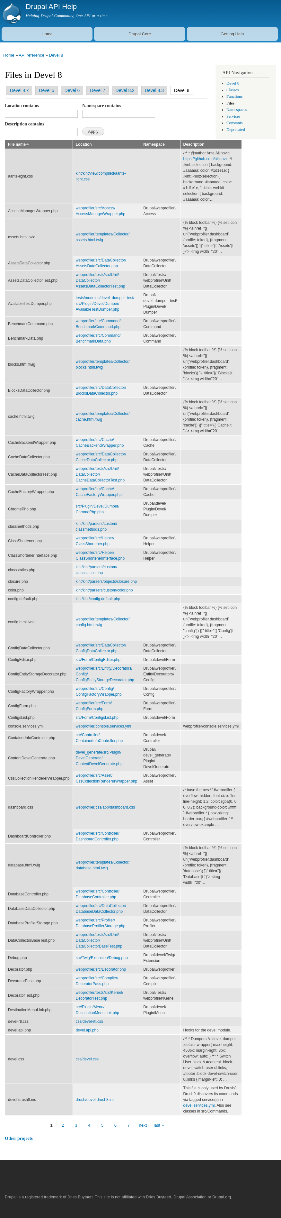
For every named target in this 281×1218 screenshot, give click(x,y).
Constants (234, 123)
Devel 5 (46, 90)
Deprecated (235, 129)
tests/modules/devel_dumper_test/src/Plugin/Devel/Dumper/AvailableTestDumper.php (105, 304)
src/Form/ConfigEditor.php (98, 659)
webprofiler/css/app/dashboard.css (105, 807)
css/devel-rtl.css (89, 1021)
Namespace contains (101, 105)
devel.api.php (87, 1030)
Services (233, 116)
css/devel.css (87, 1059)
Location (84, 144)
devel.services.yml (199, 1105)
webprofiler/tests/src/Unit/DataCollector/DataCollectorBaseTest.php (99, 940)
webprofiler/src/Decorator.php (101, 969)
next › (144, 1125)
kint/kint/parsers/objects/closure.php (106, 581)
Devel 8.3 (154, 90)
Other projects (19, 1138)
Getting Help (232, 34)
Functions (234, 96)
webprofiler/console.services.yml (103, 726)
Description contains (24, 124)
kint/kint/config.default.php (98, 599)
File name (19, 144)
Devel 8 (56, 55)
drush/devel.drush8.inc (95, 1099)
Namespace (154, 144)
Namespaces (236, 109)
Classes (232, 90)
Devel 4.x (19, 90)
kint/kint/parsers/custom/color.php (104, 590)
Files (230, 103)
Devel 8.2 (125, 90)
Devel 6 (72, 90)
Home (47, 34)
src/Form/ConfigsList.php (97, 717)
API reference (31, 55)
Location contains (22, 105)
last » (159, 1125)
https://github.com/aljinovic (206, 159)
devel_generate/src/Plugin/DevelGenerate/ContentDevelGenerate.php (99, 758)
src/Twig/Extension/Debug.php (102, 958)
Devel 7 (97, 90)
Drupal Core (139, 34)
